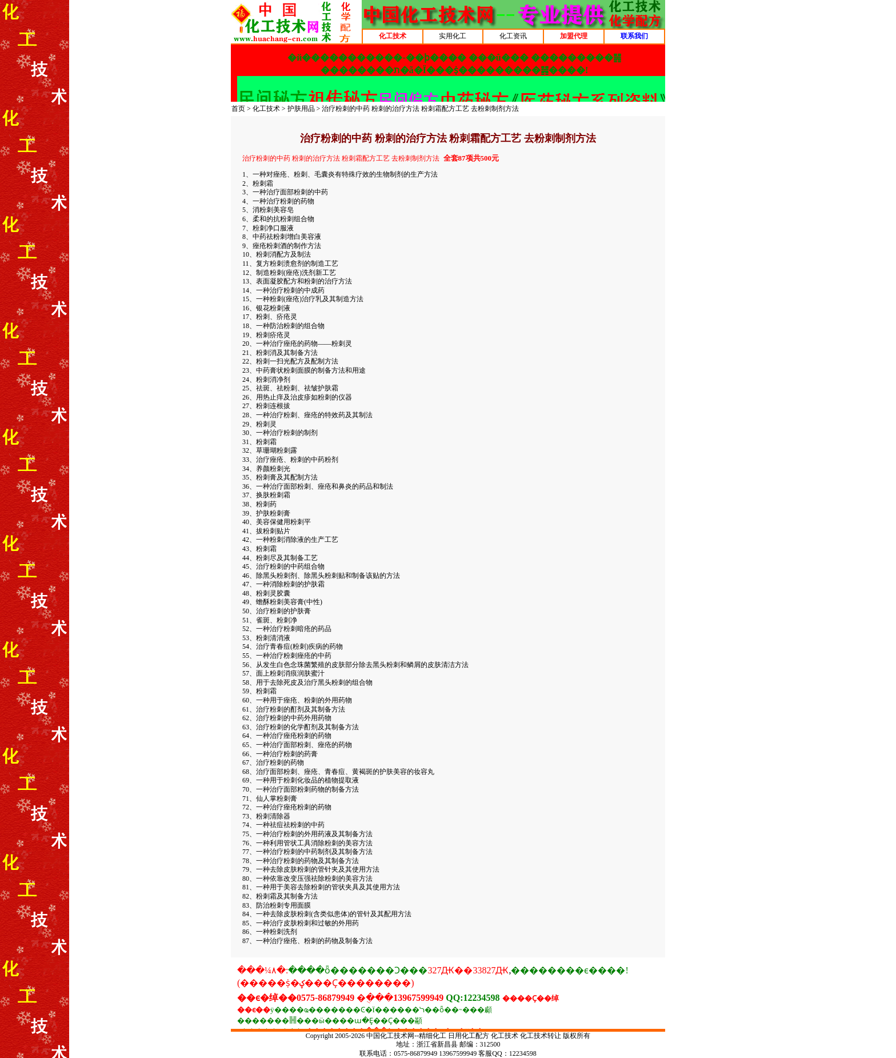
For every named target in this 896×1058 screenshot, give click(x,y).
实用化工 (452, 36)
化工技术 (266, 109)
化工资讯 (513, 36)
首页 (238, 109)
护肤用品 (301, 109)
